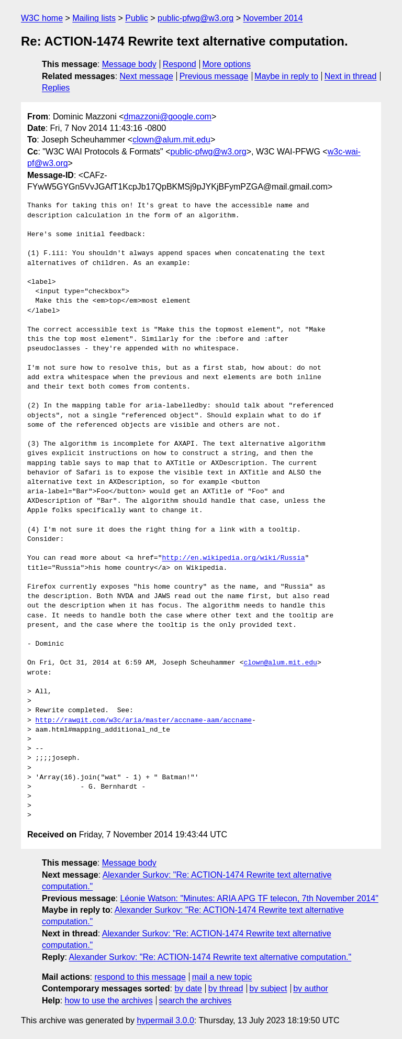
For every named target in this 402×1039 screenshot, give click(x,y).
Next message (146, 76)
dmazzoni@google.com (167, 116)
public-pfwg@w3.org (195, 18)
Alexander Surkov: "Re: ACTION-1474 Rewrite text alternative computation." (210, 957)
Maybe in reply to (286, 76)
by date (188, 988)
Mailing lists (94, 18)
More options (227, 64)
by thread (225, 988)
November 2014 (273, 18)
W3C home (42, 18)
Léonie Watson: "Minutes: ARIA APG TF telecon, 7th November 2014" (249, 898)
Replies (56, 87)
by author (310, 988)
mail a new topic (222, 976)
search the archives (195, 1000)
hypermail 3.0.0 (165, 1020)
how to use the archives (109, 1000)
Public (136, 18)
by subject (268, 988)
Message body (129, 64)
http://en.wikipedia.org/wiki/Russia (233, 558)
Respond (179, 64)
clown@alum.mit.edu (171, 139)
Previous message (214, 76)
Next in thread (351, 76)
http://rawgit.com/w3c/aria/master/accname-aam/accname (144, 720)
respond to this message (139, 976)
